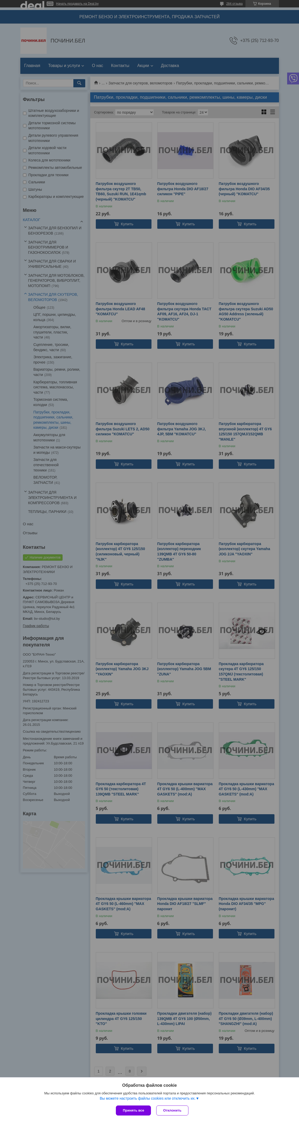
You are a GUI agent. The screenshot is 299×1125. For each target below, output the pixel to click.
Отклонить (172, 1110)
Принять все (133, 1110)
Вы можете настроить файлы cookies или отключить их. (148, 1098)
